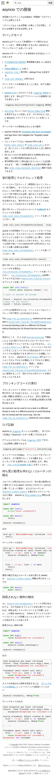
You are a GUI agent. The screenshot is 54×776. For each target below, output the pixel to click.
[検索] (31, 3)
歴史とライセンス (26, 760)
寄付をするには (44, 766)
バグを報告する (44, 771)
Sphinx (21, 773)
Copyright (14, 745)
